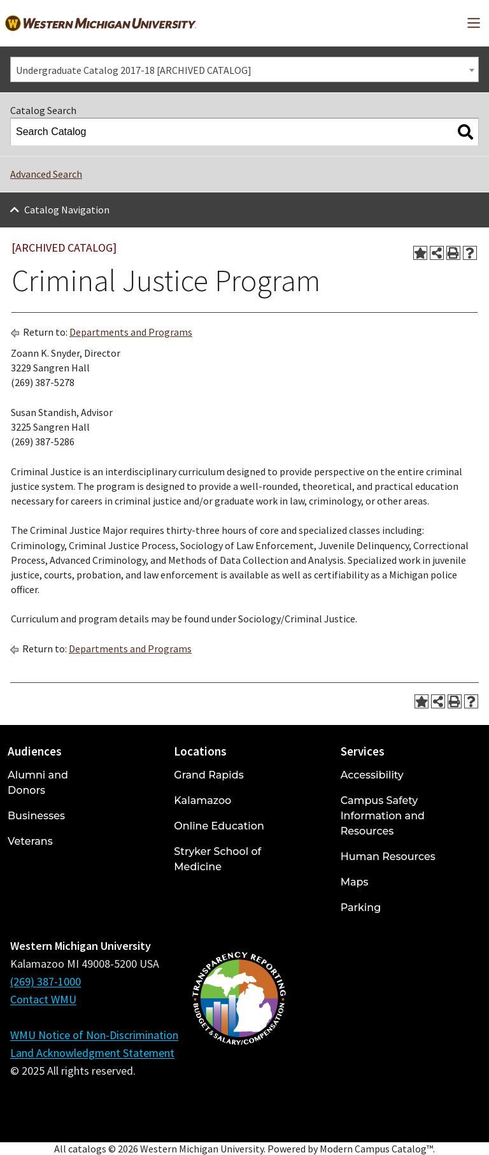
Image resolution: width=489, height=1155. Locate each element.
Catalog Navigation (67, 209)
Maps (355, 882)
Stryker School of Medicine (217, 859)
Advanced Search (46, 174)
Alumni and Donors (38, 782)
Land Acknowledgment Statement (92, 1052)
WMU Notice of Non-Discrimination (94, 1035)
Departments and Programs (130, 332)
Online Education (219, 826)
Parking (361, 907)
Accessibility (372, 775)
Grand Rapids (208, 775)
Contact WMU (43, 999)
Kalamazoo (202, 800)
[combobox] (244, 69)
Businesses (36, 816)
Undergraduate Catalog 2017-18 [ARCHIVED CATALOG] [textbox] (134, 70)
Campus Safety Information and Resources (383, 815)
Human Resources (388, 856)
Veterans (30, 841)
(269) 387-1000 (45, 981)
